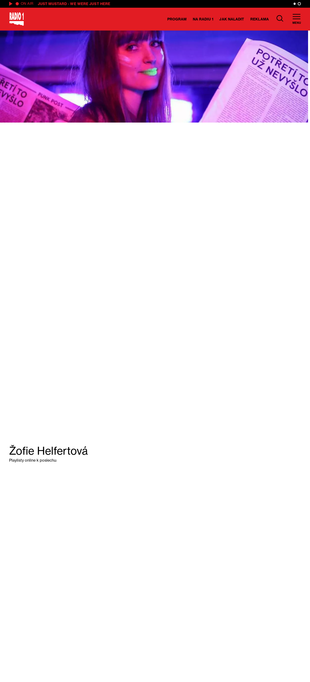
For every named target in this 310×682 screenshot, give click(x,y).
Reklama (259, 19)
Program (177, 19)
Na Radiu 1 (203, 19)
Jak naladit (231, 19)
